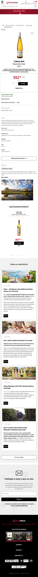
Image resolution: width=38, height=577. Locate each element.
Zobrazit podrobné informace (19, 158)
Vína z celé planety (10, 25)
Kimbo (5, 294)
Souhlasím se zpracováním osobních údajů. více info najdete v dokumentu (19, 504)
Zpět (3, 30)
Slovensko (15, 69)
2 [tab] (14, 255)
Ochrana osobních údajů (22, 505)
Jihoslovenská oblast (23, 69)
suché (10, 69)
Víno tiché (13, 70)
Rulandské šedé (20, 25)
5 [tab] (22, 255)
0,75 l (32, 69)
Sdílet (18, 102)
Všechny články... (19, 457)
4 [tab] (19, 255)
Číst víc (5, 315)
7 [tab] (27, 255)
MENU (2, 2)
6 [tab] (24, 255)
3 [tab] (16, 255)
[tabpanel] (19, 230)
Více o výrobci (4, 177)
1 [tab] (11, 255)
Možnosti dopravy (5, 98)
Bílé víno (6, 69)
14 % (30, 69)
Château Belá (29, 25)
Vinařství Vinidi (7, 391)
